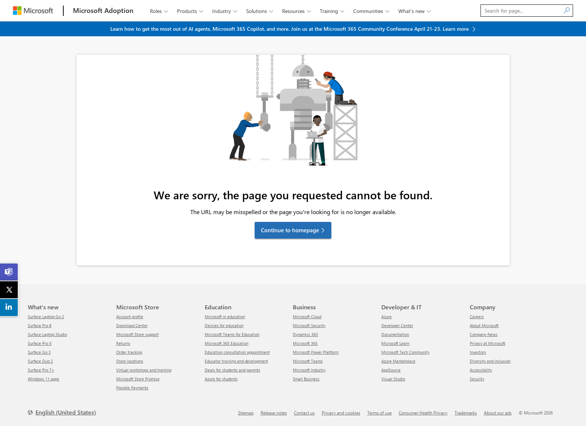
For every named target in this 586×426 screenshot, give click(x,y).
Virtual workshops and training (143, 370)
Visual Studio (393, 379)
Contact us (304, 413)
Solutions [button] (260, 10)
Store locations (129, 361)
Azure (386, 316)
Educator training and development (236, 361)
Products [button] (191, 10)
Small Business (306, 379)
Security (477, 379)
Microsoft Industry (309, 370)
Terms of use (379, 413)
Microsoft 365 (305, 343)
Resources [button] (297, 10)
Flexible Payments (132, 387)
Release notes (274, 413)
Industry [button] (225, 10)
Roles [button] (160, 10)
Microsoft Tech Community (405, 352)
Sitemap (246, 413)
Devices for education (224, 325)
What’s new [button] (415, 10)
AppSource (391, 370)
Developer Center (397, 325)
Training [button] (333, 10)
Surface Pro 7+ (41, 370)
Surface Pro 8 (39, 325)
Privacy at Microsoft (487, 343)
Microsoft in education (225, 316)
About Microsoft (484, 325)
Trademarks (466, 413)
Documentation (395, 334)
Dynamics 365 (305, 334)
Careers (477, 316)
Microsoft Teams (308, 361)
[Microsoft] (32, 10)
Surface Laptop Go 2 (46, 316)
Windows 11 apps (43, 379)
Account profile (129, 316)
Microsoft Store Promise (138, 379)
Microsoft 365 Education (226, 343)
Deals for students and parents (232, 370)
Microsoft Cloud (307, 316)
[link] (9, 272)
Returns (123, 343)
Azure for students (221, 379)
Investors (478, 352)
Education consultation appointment (237, 352)
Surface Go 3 (39, 352)
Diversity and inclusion (490, 361)
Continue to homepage (290, 230)
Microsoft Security (309, 325)
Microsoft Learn (395, 343)
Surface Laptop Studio (47, 334)
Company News (484, 334)
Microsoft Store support (137, 334)
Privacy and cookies (341, 413)
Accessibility (481, 370)
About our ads (498, 413)
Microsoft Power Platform (315, 352)
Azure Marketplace (398, 361)
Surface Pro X (39, 343)
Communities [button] (372, 10)
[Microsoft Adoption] (103, 10)
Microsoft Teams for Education (232, 334)
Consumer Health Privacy (423, 413)
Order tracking (129, 352)
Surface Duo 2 (40, 361)
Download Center (132, 325)
